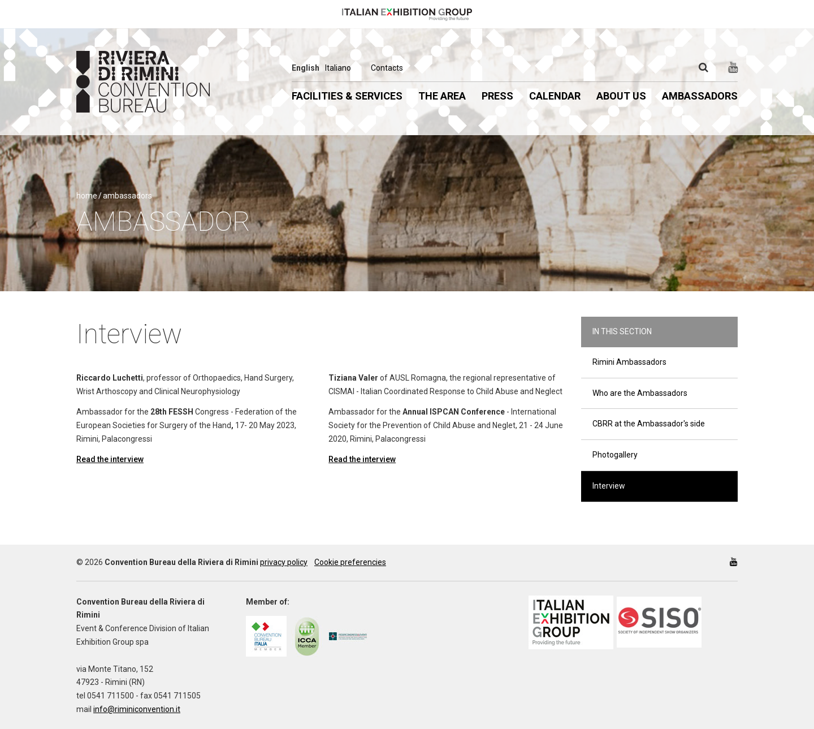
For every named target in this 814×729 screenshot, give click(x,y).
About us (621, 96)
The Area (442, 96)
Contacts (387, 67)
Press (497, 96)
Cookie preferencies (350, 562)
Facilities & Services (347, 96)
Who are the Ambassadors (639, 393)
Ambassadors (700, 96)
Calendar (555, 96)
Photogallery (615, 454)
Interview (608, 485)
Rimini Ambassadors (629, 361)
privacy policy (284, 562)
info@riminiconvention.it (136, 709)
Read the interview (110, 459)
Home (86, 195)
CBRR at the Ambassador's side (648, 423)
